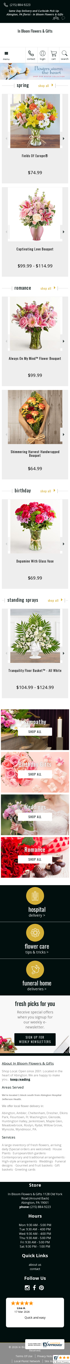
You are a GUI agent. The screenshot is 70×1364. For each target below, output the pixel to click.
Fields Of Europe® (35, 155)
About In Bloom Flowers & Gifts (28, 1063)
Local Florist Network (27, 1361)
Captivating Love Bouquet (35, 249)
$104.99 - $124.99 (35, 687)
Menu (6, 59)
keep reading (20, 1079)
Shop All (43, 85)
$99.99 (35, 375)
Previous (6, 138)
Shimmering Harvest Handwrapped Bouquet (35, 453)
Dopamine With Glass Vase (35, 561)
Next (64, 138)
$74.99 (35, 172)
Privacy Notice (46, 1356)
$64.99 (35, 468)
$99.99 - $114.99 (35, 266)
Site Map (50, 1361)
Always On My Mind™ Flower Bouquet (35, 358)
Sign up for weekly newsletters (35, 1039)
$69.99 (35, 578)
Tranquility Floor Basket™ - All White (35, 670)
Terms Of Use (23, 1356)
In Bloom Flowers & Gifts (35, 31)
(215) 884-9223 (20, 5)
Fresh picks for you (35, 1014)
